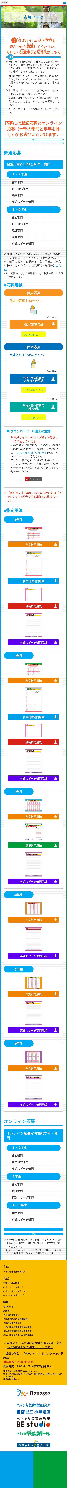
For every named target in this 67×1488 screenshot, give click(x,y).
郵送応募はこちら (34, 147)
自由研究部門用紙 (40, 596)
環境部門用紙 (41, 861)
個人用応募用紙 (39, 340)
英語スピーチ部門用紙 (38, 658)
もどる (4, 2)
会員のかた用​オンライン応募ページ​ (33, 1250)
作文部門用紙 (41, 560)
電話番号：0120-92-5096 (18, 1398)
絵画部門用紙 (41, 621)
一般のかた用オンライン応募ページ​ (33, 1265)
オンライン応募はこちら (34, 156)
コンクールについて (33, 60)
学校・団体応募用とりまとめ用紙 (39, 395)
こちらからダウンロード (32, 468)
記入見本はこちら (33, 350)
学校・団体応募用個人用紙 (39, 422)
